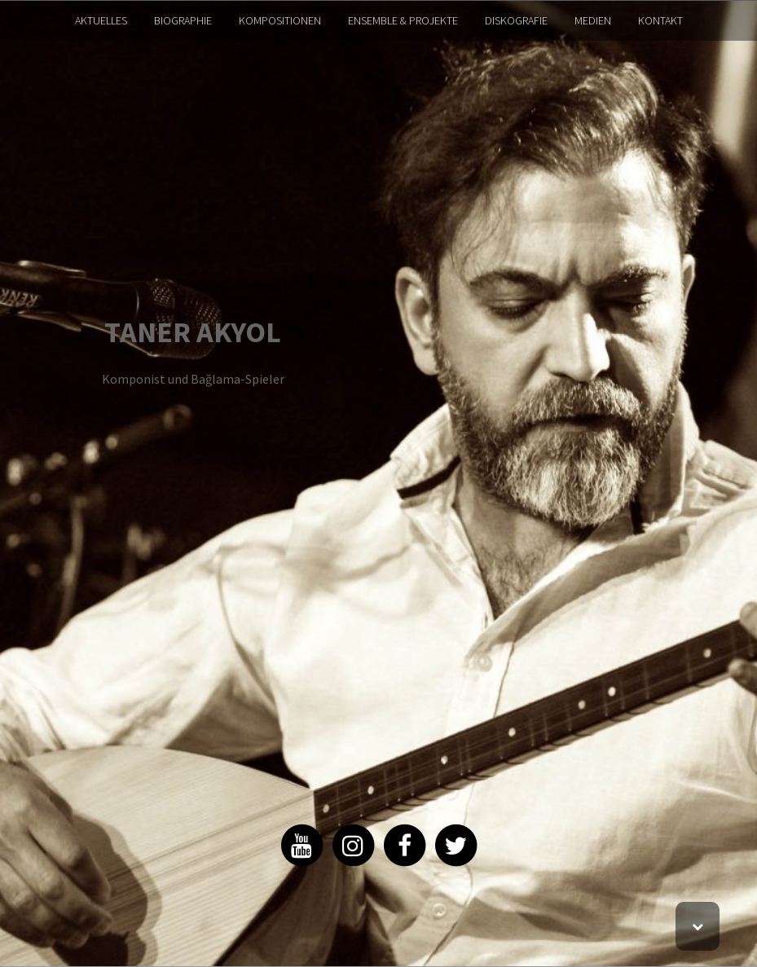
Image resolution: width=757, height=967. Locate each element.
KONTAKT (660, 20)
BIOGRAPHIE (183, 20)
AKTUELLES (101, 20)
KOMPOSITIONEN (280, 20)
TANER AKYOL (192, 332)
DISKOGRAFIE (516, 20)
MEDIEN (592, 20)
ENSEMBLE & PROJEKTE (403, 20)
